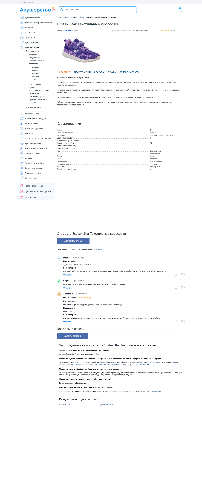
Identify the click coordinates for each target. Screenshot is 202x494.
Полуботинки (35, 58)
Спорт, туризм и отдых (33, 119)
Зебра (35, 70)
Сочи (112, 364)
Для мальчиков (33, 107)
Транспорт (27, 37)
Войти (179, 10)
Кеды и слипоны (36, 84)
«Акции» (146, 391)
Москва (139, 362)
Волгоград (71, 364)
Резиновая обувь (36, 61)
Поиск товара (61, 9)
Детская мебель (30, 18)
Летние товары (29, 178)
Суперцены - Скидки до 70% (35, 191)
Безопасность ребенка (33, 148)
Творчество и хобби (32, 163)
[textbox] (98, 9)
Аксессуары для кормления (35, 138)
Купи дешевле (28, 197)
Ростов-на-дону (120, 364)
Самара (129, 364)
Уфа (140, 364)
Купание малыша (30, 143)
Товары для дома (30, 173)
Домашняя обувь (36, 96)
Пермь (135, 364)
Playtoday (36, 76)
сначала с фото (100, 250)
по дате (73, 250)
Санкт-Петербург (149, 362)
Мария (66, 258)
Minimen (35, 73)
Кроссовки (34, 64)
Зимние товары (29, 123)
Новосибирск (104, 364)
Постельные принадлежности (36, 22)
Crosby (35, 79)
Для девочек (32, 51)
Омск (96, 364)
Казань (158, 362)
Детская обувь (29, 47)
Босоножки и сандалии (39, 90)
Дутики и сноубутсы (38, 99)
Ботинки (33, 55)
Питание (26, 133)
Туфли (32, 87)
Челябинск (146, 364)
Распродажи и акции (31, 186)
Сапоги (32, 102)
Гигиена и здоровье (32, 128)
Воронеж (79, 364)
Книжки (26, 158)
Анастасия (68, 293)
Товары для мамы (30, 153)
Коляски (26, 27)
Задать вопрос (72, 335)
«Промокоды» (156, 391)
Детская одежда (30, 42)
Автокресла (28, 32)
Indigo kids (36, 67)
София (66, 280)
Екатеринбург (88, 364)
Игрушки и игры (30, 114)
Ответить (67, 275)
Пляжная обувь (35, 93)
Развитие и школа (31, 168)
